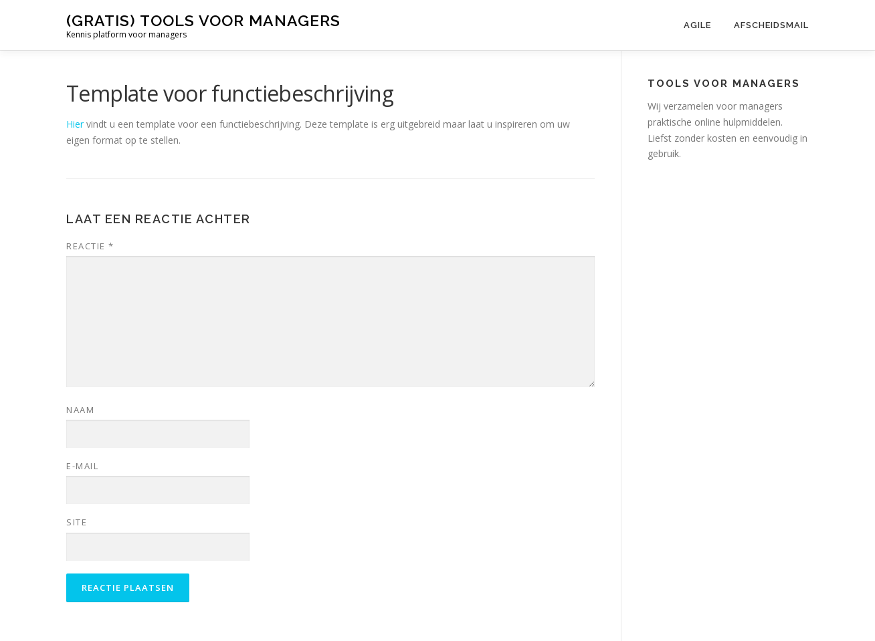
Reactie (90, 246)
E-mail (82, 466)
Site (76, 522)
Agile (697, 25)
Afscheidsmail (771, 25)
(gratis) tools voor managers (203, 20)
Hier (75, 124)
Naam (80, 410)
